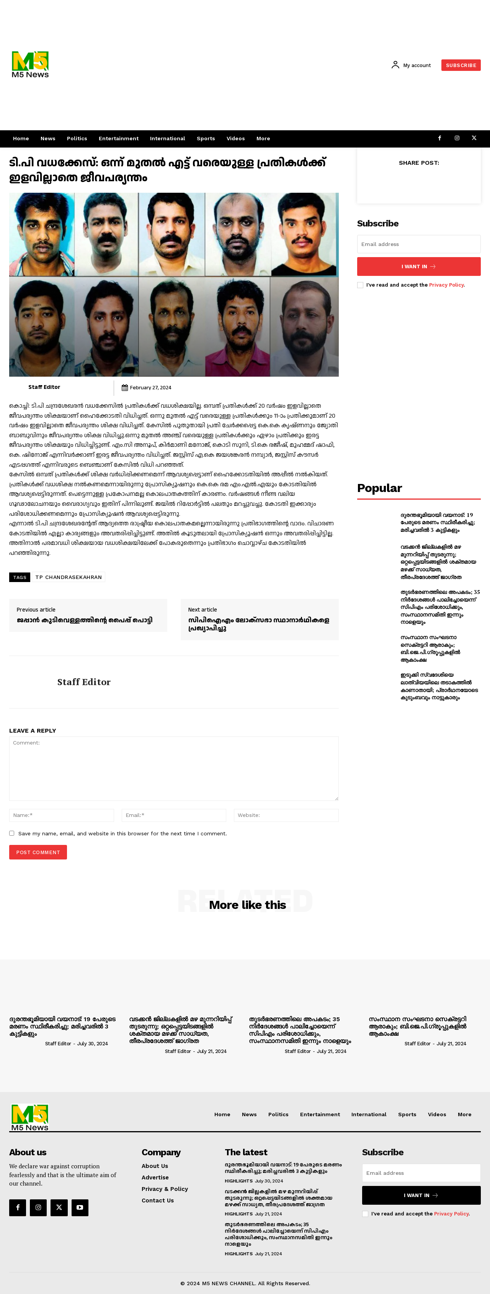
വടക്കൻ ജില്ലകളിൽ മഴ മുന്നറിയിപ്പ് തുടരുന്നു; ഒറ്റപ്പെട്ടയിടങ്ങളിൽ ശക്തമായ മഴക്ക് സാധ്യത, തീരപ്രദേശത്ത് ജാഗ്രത (438, 561)
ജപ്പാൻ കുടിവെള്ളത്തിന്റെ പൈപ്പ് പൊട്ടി (85, 620)
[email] (419, 244)
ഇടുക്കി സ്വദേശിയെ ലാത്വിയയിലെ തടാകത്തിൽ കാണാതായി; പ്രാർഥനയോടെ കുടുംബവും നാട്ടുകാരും (439, 686)
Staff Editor (44, 387)
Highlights (238, 1181)
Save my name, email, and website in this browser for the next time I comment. (122, 833)
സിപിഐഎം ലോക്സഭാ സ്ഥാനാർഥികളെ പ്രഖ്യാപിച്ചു (258, 624)
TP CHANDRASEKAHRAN (68, 577)
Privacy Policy (446, 285)
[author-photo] (26, 1043)
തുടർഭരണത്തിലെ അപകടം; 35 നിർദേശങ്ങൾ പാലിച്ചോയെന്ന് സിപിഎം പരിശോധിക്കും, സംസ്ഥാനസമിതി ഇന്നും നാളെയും (440, 606)
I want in (419, 266)
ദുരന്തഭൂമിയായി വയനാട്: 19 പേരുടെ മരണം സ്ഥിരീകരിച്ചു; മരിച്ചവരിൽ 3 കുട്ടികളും (437, 522)
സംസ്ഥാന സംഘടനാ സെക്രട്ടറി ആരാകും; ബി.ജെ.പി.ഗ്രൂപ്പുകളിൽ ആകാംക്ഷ (430, 648)
